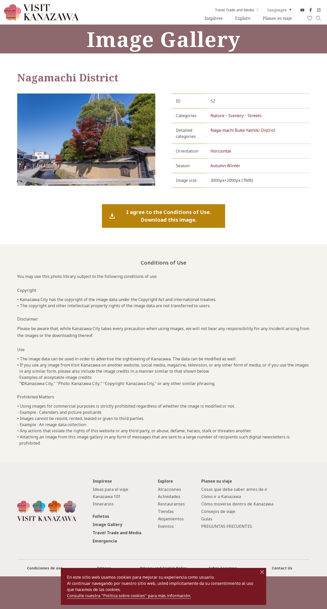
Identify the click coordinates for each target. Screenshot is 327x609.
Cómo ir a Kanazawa (221, 496)
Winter (233, 165)
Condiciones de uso (45, 568)
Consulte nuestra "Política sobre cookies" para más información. (129, 595)
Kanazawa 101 (107, 496)
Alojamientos (171, 519)
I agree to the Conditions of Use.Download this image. (168, 216)
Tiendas (166, 511)
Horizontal (220, 151)
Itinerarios (103, 504)
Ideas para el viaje (110, 489)
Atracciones (169, 489)
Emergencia (105, 541)
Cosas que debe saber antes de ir (234, 489)
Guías (206, 519)
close (262, 572)
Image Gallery (107, 524)
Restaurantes (171, 504)
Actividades (169, 496)
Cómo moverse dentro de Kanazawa (237, 504)
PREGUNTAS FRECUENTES (226, 526)
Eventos (166, 526)
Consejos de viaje (218, 511)
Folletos (101, 516)
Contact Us (282, 568)
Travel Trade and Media (237, 10)
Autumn (218, 165)
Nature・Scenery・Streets (236, 115)
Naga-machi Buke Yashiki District (242, 130)
